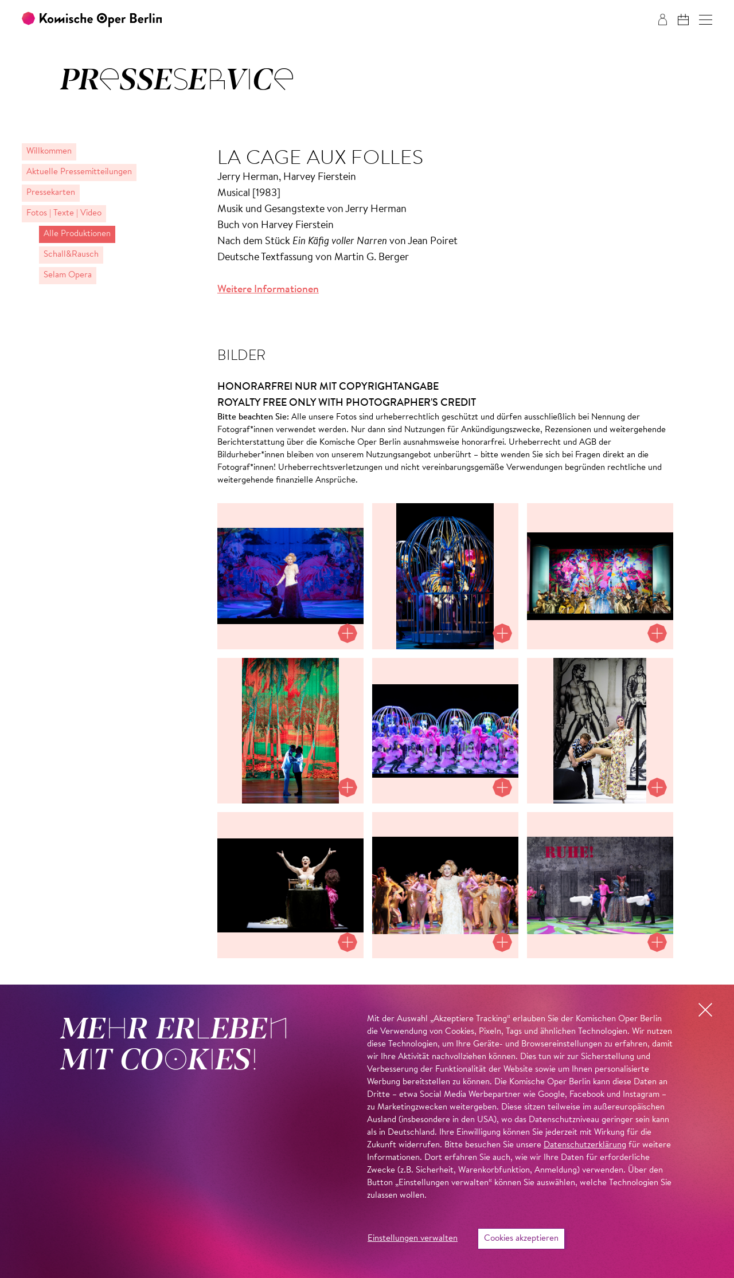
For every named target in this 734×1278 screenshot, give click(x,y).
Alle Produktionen (77, 234)
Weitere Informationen (268, 290)
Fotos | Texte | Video (63, 213)
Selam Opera (68, 275)
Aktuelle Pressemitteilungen (79, 172)
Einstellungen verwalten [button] (413, 1238)
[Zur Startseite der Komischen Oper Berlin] (92, 20)
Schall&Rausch (71, 254)
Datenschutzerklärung (585, 1145)
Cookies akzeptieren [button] (521, 1238)
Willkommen (49, 151)
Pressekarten (50, 193)
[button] (705, 20)
